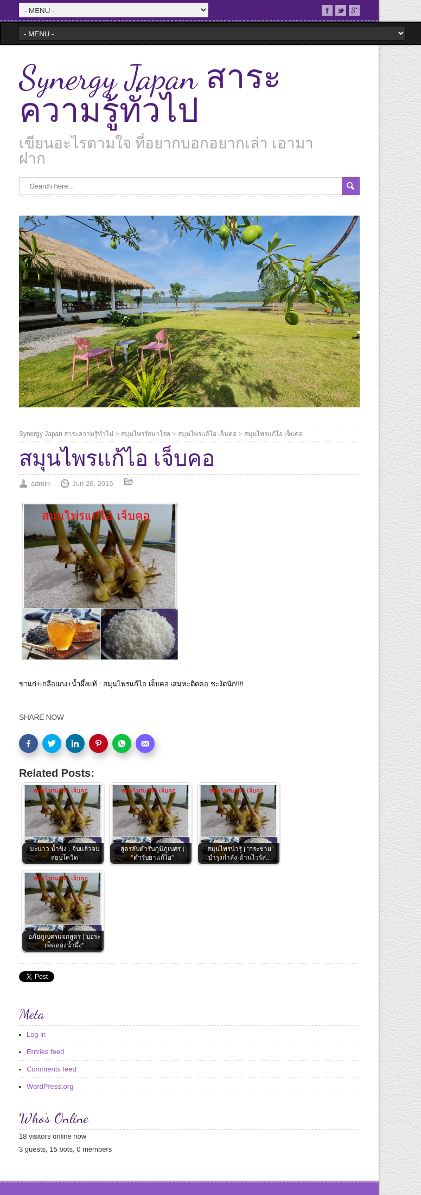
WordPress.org (50, 1086)
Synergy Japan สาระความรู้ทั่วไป (150, 94)
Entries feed (45, 1052)
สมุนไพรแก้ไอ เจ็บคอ (207, 434)
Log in (36, 1034)
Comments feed (51, 1069)
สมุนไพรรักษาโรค (145, 434)
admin (40, 483)
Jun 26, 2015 (92, 483)
